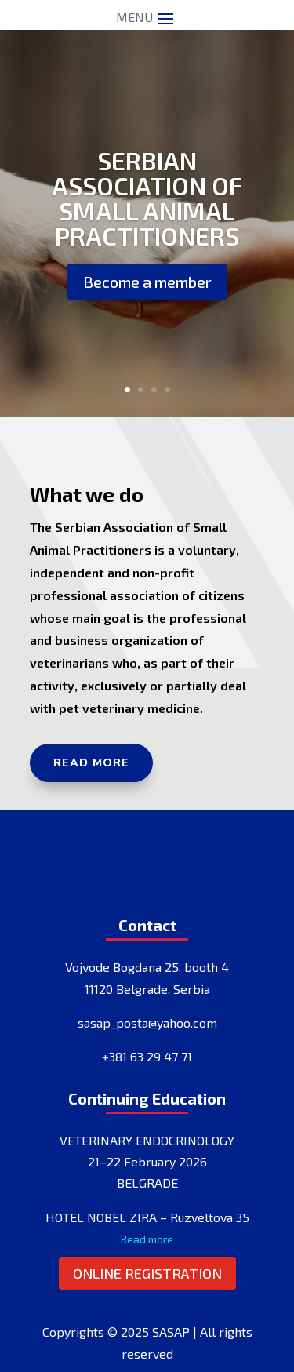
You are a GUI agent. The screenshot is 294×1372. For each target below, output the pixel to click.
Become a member (147, 281)
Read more (91, 762)
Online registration (147, 1273)
